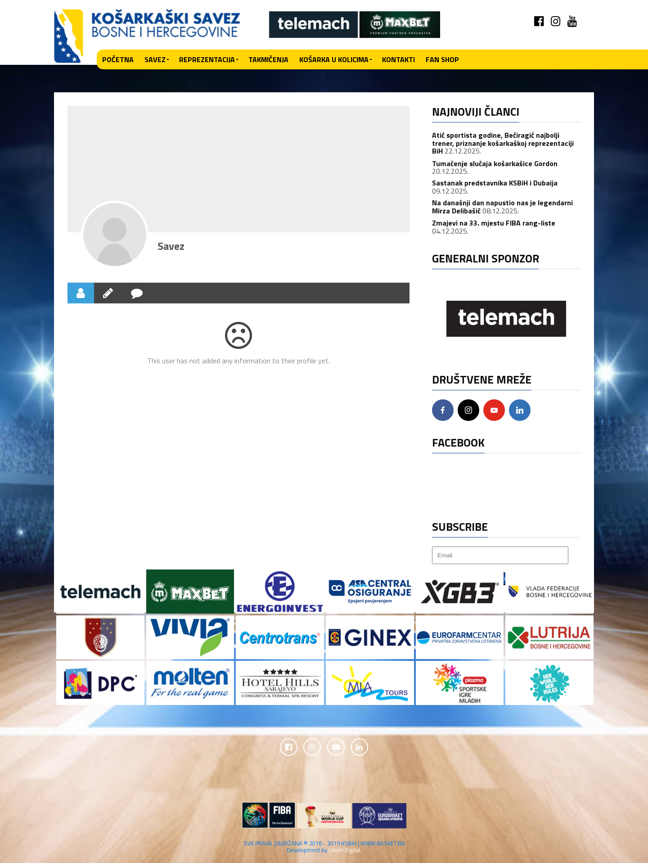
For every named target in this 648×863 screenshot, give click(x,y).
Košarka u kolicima (334, 59)
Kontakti (398, 59)
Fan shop (442, 59)
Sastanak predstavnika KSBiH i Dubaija (495, 182)
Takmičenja (268, 59)
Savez (155, 59)
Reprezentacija (207, 59)
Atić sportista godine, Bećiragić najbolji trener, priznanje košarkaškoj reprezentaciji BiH (503, 143)
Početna (118, 59)
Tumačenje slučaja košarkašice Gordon (495, 163)
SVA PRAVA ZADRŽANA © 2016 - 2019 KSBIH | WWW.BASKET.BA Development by (324, 847)
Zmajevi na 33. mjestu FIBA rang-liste (493, 222)
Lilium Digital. (344, 850)
